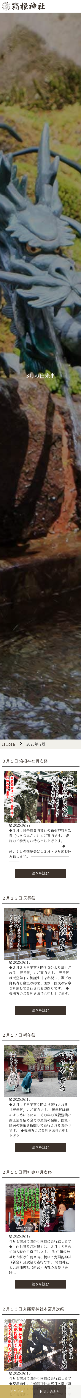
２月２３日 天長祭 (19, 898)
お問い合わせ (49, 1392)
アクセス (17, 1391)
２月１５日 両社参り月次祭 (27, 1172)
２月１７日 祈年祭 (19, 1035)
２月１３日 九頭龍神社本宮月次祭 (33, 1309)
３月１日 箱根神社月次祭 (25, 761)
